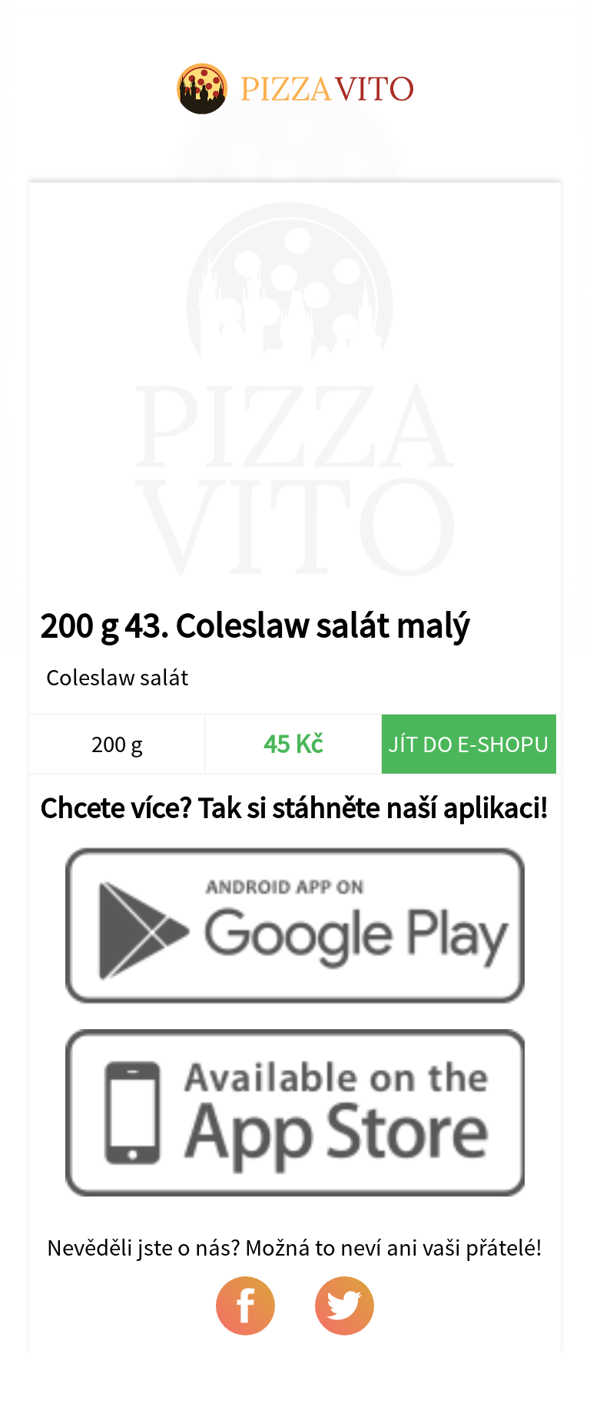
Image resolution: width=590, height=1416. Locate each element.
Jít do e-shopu (468, 743)
